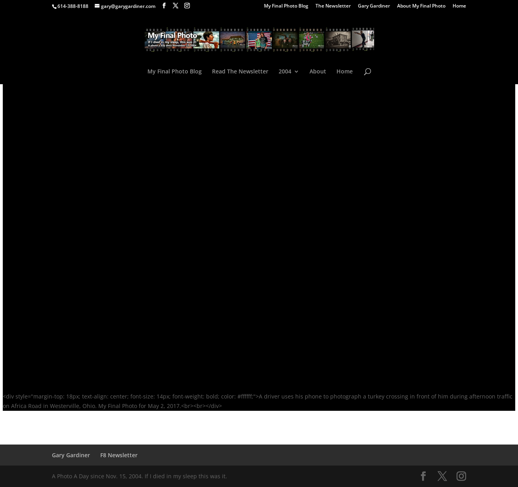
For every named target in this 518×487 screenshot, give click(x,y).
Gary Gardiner (374, 6)
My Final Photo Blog (286, 6)
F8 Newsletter (119, 455)
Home (459, 6)
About (318, 72)
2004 (285, 72)
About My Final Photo (421, 6)
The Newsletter (333, 6)
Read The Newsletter (240, 72)
